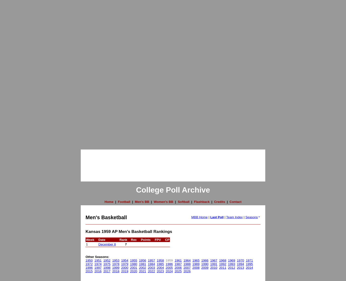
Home (109, 202)
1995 (249, 264)
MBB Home (199, 217)
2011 (222, 267)
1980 (133, 264)
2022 (151, 271)
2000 (124, 267)
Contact (235, 202)
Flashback (202, 202)
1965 (196, 260)
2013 (240, 267)
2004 (160, 267)
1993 (231, 264)
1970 (240, 260)
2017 (107, 271)
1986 (169, 264)
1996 (89, 267)
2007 (187, 267)
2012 (231, 267)
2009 (205, 267)
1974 (98, 264)
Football (124, 202)
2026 (187, 271)
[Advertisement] (19, 72)
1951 (98, 260)
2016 (98, 271)
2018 (115, 271)
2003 (151, 267)
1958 (160, 260)
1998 (107, 267)
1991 (213, 264)
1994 (240, 264)
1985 (160, 264)
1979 (124, 264)
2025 (178, 271)
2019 (124, 271)
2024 (169, 271)
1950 (89, 260)
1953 (115, 260)
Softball (184, 202)
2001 (133, 267)
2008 (196, 267)
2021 (142, 271)
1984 (151, 264)
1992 (222, 264)
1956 (142, 260)
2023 (160, 271)
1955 (133, 260)
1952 (107, 260)
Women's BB (163, 202)
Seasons (252, 217)
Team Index (234, 217)
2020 (133, 271)
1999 (115, 267)
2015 (89, 271)
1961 (178, 260)
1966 (205, 260)
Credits (219, 202)
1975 (107, 264)
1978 (115, 264)
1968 (222, 260)
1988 (187, 264)
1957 (151, 260)
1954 (124, 260)
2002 (142, 267)
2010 (213, 267)
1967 (213, 260)
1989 (196, 264)
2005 (169, 267)
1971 (249, 260)
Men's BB (142, 202)
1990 (205, 264)
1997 (98, 267)
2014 (249, 267)
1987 (178, 264)
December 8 (107, 244)
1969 (231, 260)
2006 (178, 267)
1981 (142, 264)
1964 (187, 260)
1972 (89, 264)
